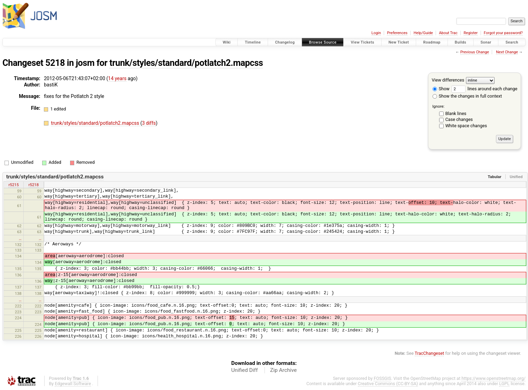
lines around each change (484, 88)
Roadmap (432, 42)
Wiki (227, 42)
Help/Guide (423, 33)
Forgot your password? (503, 33)
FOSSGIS (382, 378)
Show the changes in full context (467, 96)
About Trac (448, 33)
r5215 (13, 184)
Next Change (507, 52)
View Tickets (362, 42)
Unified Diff (244, 370)
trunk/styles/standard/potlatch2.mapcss (186, 63)
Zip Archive (283, 370)
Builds (460, 42)
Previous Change (474, 52)
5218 (55, 63)
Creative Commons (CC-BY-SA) (388, 383)
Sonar (486, 42)
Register (470, 33)
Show (441, 88)
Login (376, 33)
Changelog (284, 42)
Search (511, 42)
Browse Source (323, 42)
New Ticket (399, 42)
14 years (117, 78)
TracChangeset (429, 353)
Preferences (397, 33)
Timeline (253, 42)
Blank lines (455, 113)
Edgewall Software (73, 383)
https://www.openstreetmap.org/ (493, 378)
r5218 (34, 184)
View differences (448, 80)
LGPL (504, 383)
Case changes (459, 119)
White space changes (466, 125)
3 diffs (149, 123)
